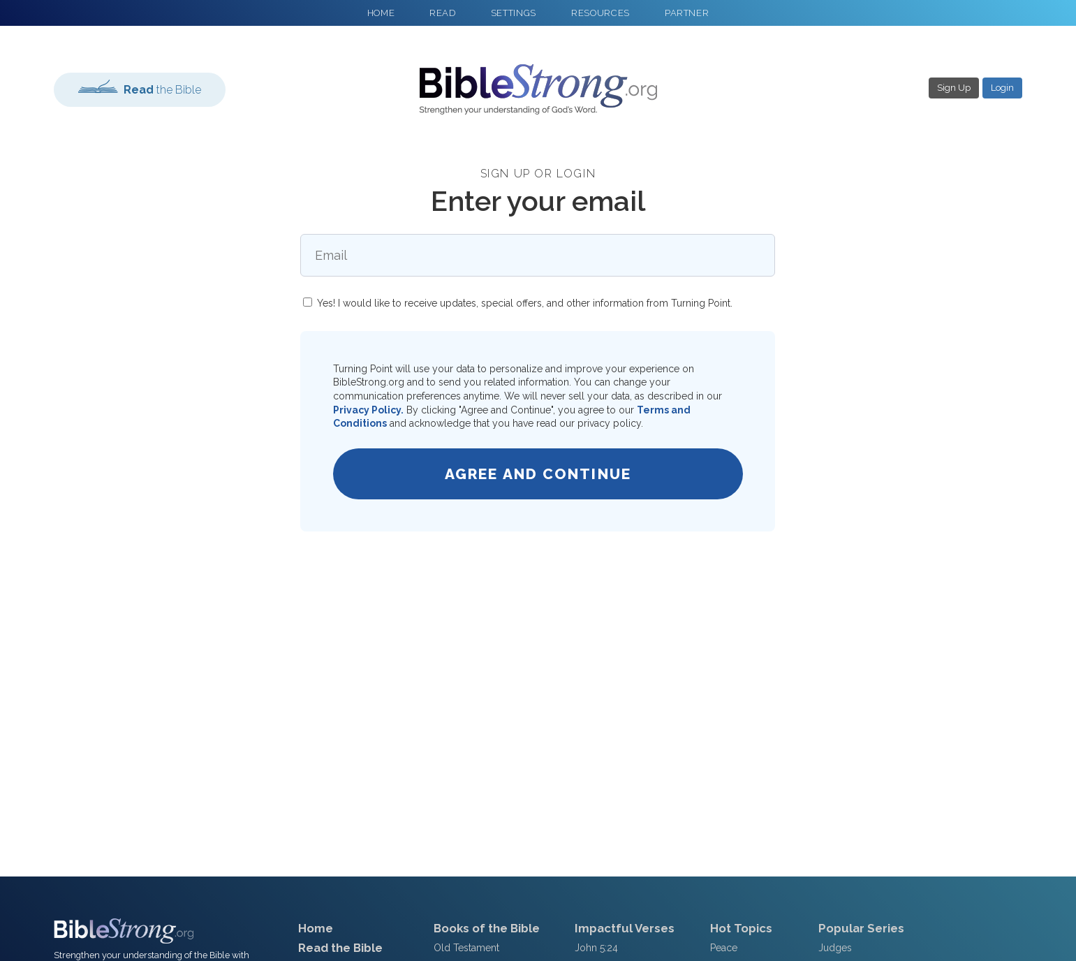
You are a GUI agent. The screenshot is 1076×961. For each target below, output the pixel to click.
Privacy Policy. (368, 410)
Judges (835, 947)
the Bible (139, 88)
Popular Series (861, 928)
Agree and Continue (538, 474)
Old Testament (466, 947)
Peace (723, 947)
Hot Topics (741, 928)
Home (315, 928)
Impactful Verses (625, 928)
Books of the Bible (487, 928)
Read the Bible (340, 948)
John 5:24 (596, 947)
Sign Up (954, 87)
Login (1002, 87)
